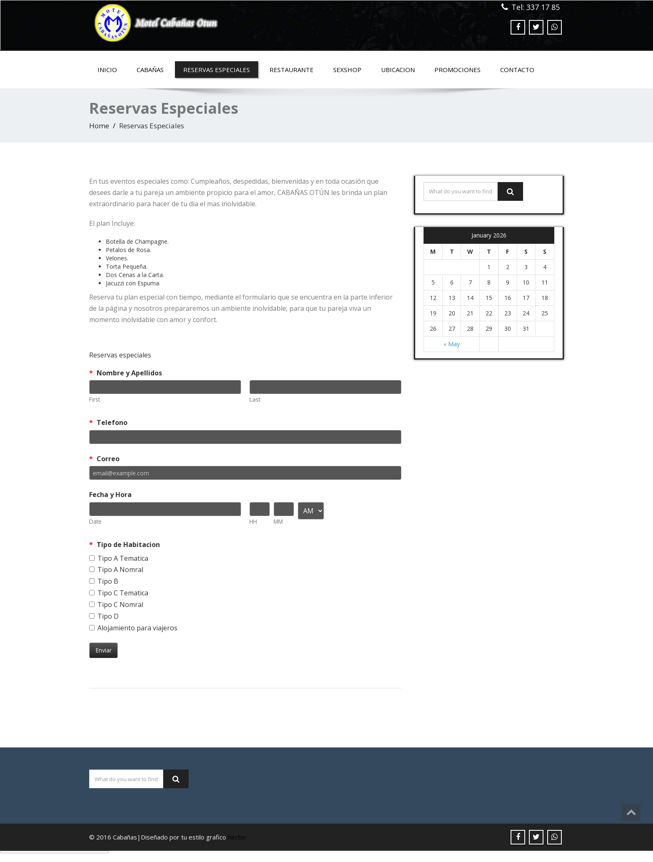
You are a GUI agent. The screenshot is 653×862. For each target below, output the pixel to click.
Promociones (457, 69)
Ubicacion (398, 69)
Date (95, 521)
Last (254, 399)
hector (237, 837)
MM (278, 521)
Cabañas (150, 69)
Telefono (108, 422)
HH (253, 521)
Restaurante (291, 69)
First (94, 399)
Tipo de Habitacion (124, 544)
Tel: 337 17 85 (535, 7)
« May (452, 344)
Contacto (517, 69)
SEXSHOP (347, 69)
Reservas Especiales (216, 69)
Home (99, 125)
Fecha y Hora (110, 494)
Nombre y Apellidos (125, 372)
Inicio (107, 69)
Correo (104, 458)
